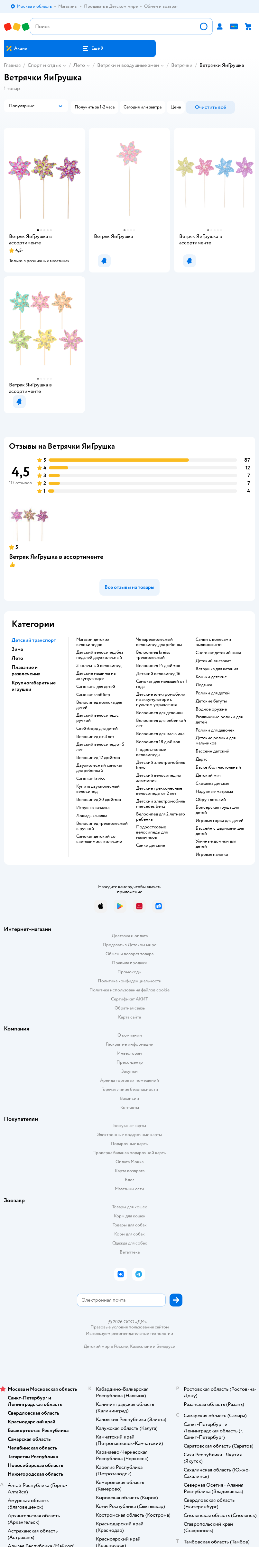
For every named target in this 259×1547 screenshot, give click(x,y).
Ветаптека (130, 1252)
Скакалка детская (212, 783)
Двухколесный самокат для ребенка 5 (99, 768)
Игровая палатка (212, 854)
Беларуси (165, 1346)
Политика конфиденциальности (130, 981)
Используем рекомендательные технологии (129, 1333)
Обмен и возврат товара (129, 954)
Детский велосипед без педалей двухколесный (99, 655)
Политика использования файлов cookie (129, 990)
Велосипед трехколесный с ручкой (102, 826)
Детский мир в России (106, 1346)
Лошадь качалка (91, 815)
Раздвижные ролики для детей (219, 719)
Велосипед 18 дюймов (158, 741)
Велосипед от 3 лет (95, 736)
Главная (12, 65)
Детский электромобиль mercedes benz (160, 804)
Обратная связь (130, 1008)
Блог (129, 1180)
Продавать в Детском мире (129, 945)
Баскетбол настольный (218, 767)
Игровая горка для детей (220, 820)
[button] (93, 48)
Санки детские (150, 845)
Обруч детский (211, 799)
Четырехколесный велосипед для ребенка (159, 642)
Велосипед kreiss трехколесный (153, 655)
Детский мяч (208, 775)
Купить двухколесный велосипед (98, 789)
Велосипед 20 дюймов (98, 799)
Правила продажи (129, 963)
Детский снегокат (213, 660)
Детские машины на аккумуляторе (96, 676)
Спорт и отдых (44, 65)
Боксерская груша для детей (217, 810)
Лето (79, 65)
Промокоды (129, 972)
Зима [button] (17, 649)
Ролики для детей (213, 693)
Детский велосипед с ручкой (97, 718)
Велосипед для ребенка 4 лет (161, 723)
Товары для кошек (129, 1207)
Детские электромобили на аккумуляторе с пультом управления (160, 699)
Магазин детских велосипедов (92, 642)
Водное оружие (211, 709)
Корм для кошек (129, 1216)
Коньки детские (211, 677)
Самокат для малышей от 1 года (161, 684)
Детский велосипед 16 (158, 673)
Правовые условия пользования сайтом (129, 1327)
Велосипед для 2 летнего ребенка (160, 817)
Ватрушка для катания (217, 668)
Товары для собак (130, 1225)
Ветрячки (181, 65)
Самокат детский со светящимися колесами (99, 839)
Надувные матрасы (214, 791)
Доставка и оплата (130, 935)
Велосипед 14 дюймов (158, 665)
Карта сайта (129, 1017)
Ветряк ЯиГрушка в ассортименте (56, 557)
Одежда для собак (129, 1243)
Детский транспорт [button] (34, 640)
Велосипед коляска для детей (99, 705)
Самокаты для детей (95, 686)
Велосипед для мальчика (160, 733)
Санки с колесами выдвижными (213, 642)
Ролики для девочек (215, 730)
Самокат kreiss (90, 778)
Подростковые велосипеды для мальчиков (152, 832)
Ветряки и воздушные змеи (128, 65)
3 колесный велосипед (98, 665)
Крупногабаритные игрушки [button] (34, 686)
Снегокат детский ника (218, 652)
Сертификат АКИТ (129, 999)
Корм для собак (129, 1234)
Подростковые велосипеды (151, 752)
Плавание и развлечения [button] (26, 670)
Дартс (202, 759)
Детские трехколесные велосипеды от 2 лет (159, 791)
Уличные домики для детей (216, 844)
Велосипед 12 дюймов (98, 757)
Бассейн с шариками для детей (220, 831)
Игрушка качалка (92, 807)
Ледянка (204, 685)
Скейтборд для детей (97, 728)
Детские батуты (211, 701)
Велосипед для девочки (159, 712)
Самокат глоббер (93, 694)
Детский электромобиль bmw (160, 765)
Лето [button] (17, 658)
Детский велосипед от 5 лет (100, 747)
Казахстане (141, 1346)
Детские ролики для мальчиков (216, 740)
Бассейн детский (212, 751)
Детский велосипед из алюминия (158, 778)
